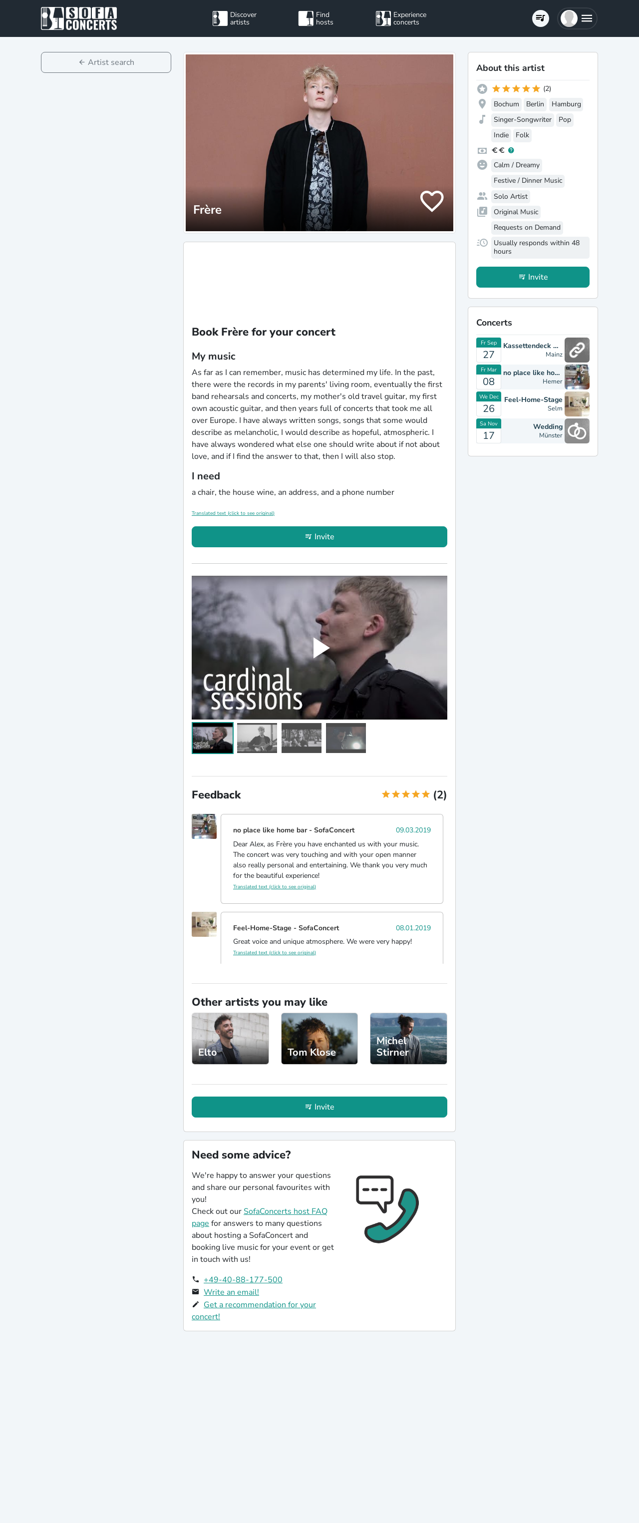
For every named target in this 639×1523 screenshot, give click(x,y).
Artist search (111, 62)
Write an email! (231, 1292)
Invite (324, 536)
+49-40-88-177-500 (243, 1279)
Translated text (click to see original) (233, 513)
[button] (577, 18)
